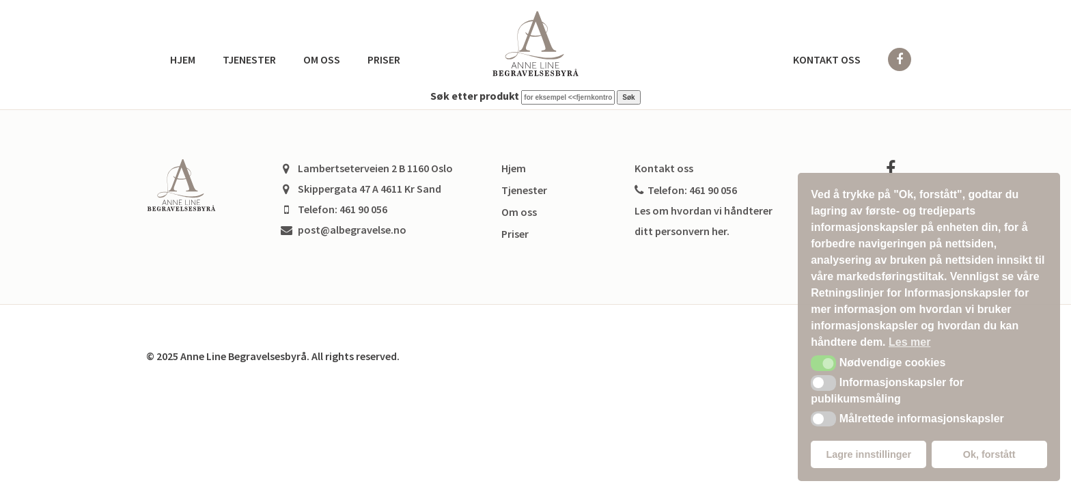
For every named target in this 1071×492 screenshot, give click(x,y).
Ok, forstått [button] (989, 454)
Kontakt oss (827, 59)
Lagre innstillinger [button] (868, 454)
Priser (383, 59)
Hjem (182, 59)
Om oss (321, 59)
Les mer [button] (909, 342)
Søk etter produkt (474, 95)
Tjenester (249, 59)
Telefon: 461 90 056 (686, 190)
